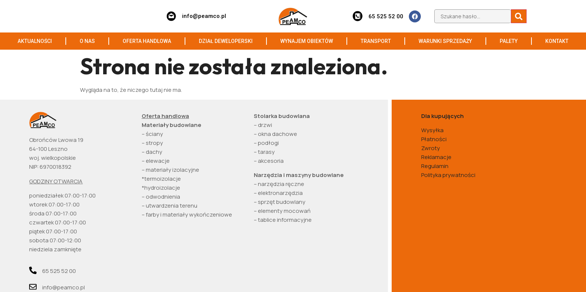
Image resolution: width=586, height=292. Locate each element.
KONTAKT (556, 41)
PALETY (509, 41)
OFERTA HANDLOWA (147, 41)
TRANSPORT (376, 41)
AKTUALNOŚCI (35, 41)
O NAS (87, 41)
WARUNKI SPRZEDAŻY (445, 41)
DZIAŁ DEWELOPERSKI (226, 41)
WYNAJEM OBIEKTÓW (306, 41)
